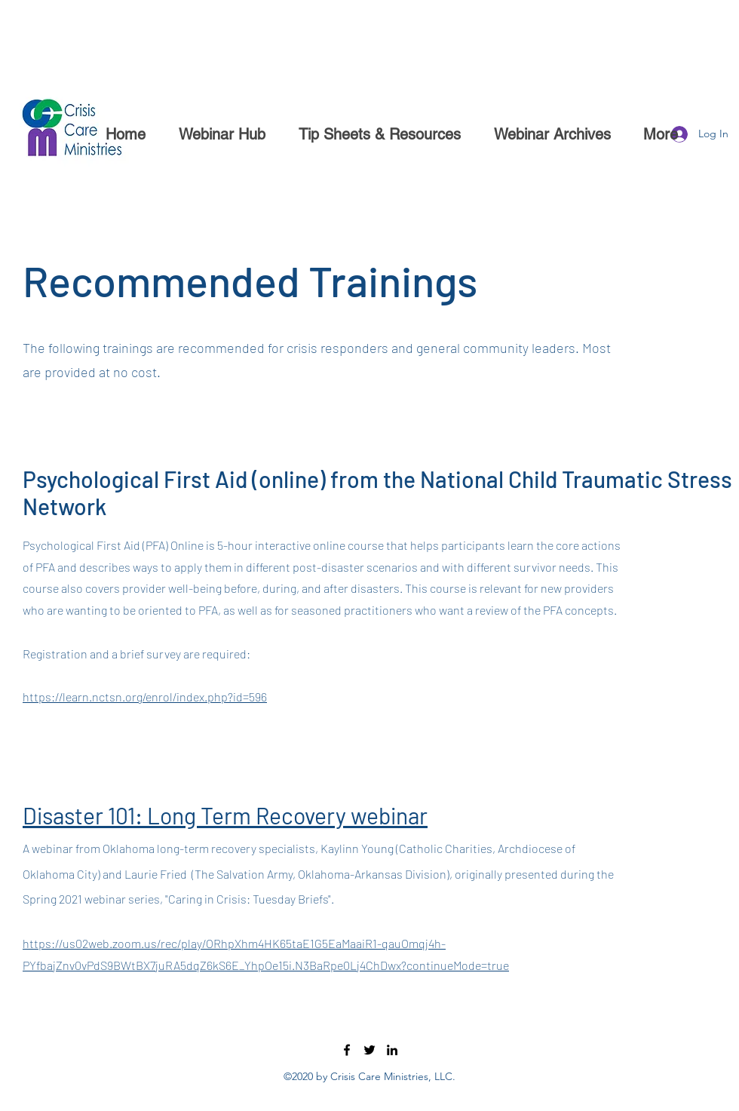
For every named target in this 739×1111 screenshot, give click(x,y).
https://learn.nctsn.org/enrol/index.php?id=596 (145, 696)
